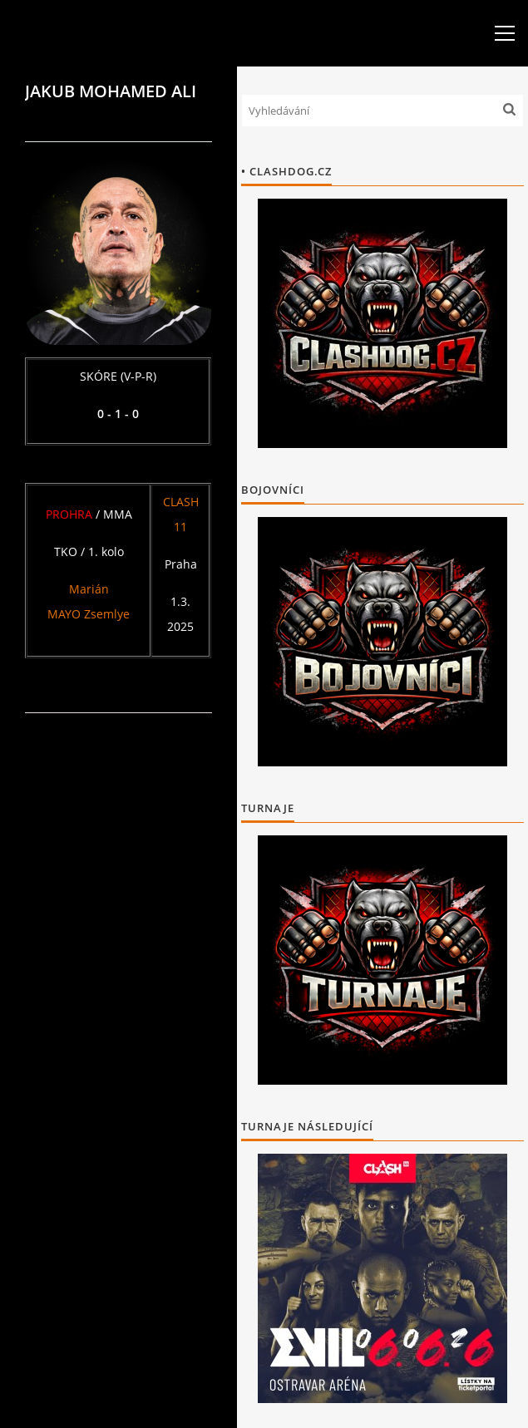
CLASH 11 (181, 514)
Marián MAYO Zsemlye (88, 601)
